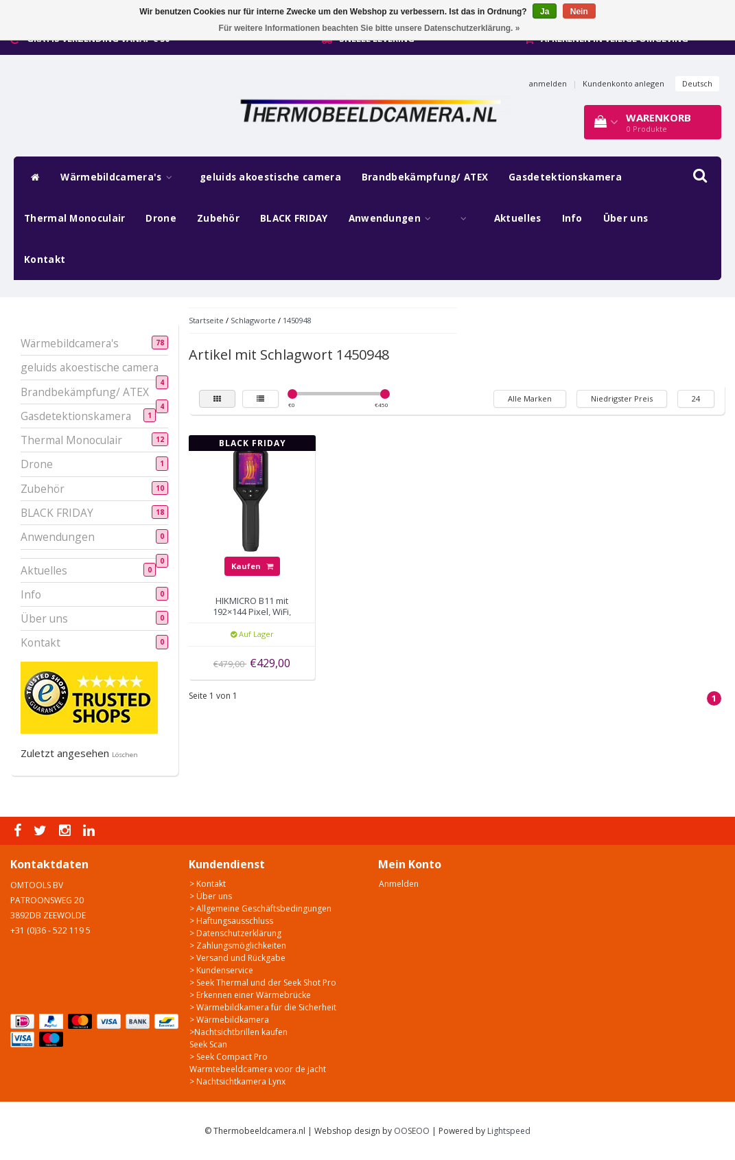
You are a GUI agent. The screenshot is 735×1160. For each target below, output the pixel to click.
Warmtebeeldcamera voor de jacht (257, 1069)
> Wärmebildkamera (229, 1019)
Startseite (206, 320)
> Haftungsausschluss (231, 921)
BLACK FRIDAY (294, 218)
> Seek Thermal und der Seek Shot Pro (262, 982)
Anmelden (399, 884)
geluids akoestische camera (270, 177)
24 (696, 398)
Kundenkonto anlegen (623, 83)
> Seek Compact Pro (228, 1057)
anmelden (548, 83)
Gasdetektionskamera (565, 177)
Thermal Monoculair (74, 218)
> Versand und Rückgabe (237, 958)
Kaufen (252, 566)
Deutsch (697, 83)
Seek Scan (208, 1044)
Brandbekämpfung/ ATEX (425, 177)
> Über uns (210, 896)
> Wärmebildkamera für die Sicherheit (262, 1007)
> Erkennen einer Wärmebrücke (250, 995)
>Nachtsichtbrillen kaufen (238, 1032)
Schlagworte (253, 320)
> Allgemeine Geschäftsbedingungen (260, 908)
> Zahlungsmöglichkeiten (237, 945)
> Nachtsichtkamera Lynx (237, 1081)
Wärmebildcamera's (119, 177)
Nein (579, 11)
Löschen (125, 754)
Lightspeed (508, 1131)
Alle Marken (530, 398)
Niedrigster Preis (622, 398)
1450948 (297, 320)
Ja (544, 11)
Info (572, 218)
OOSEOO (412, 1131)
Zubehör (218, 218)
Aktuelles (517, 218)
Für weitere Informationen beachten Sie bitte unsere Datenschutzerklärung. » (369, 28)
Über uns (625, 218)
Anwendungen (394, 218)
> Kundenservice (221, 970)
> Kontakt (207, 884)
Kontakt (44, 259)
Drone (160, 218)
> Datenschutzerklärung (235, 933)
